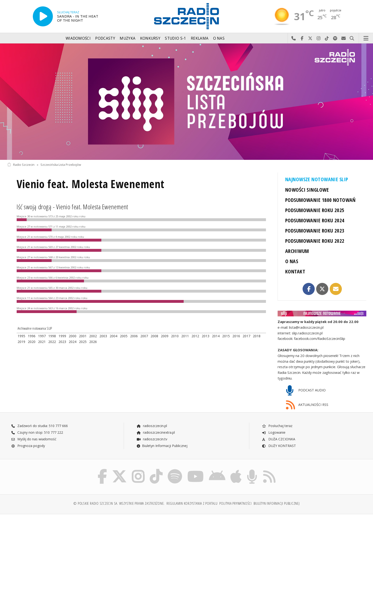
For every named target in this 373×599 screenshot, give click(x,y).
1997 (42, 336)
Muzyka (127, 38)
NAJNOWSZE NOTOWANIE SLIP (316, 179)
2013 (205, 336)
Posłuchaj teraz (277, 425)
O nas (219, 38)
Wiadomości (78, 38)
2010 (175, 336)
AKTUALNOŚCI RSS (307, 405)
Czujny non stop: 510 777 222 (37, 432)
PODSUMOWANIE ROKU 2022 (314, 240)
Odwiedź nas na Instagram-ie (318, 38)
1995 (21, 336)
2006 (134, 336)
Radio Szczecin (20, 165)
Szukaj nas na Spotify (335, 38)
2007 (144, 336)
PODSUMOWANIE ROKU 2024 (314, 220)
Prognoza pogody (28, 445)
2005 (124, 336)
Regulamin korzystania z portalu (192, 503)
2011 (185, 336)
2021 (42, 341)
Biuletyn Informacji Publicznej (161, 445)
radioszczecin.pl (151, 425)
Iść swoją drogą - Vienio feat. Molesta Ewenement (72, 206)
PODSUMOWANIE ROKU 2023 (314, 230)
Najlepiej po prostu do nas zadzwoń (294, 38)
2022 (52, 341)
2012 (195, 336)
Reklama (199, 38)
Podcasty (105, 38)
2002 (93, 336)
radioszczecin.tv (151, 439)
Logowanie (273, 432)
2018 (256, 336)
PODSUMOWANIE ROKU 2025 (314, 210)
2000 (72, 336)
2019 (21, 341)
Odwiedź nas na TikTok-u (327, 38)
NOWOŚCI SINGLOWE (307, 189)
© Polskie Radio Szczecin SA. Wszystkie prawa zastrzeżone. (119, 503)
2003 (103, 336)
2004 (113, 336)
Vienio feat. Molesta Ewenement (90, 183)
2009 (164, 336)
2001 (83, 336)
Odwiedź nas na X (310, 38)
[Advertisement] (51, 554)
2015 (226, 336)
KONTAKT (295, 271)
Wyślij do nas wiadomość (343, 38)
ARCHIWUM (297, 250)
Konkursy (150, 38)
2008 (154, 336)
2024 (72, 341)
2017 (246, 336)
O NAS (291, 261)
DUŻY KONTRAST (279, 445)
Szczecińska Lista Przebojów (60, 165)
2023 (62, 341)
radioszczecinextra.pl (155, 432)
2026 (93, 341)
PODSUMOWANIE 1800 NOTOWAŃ (320, 199)
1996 (31, 336)
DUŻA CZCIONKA (278, 439)
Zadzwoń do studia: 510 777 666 (39, 425)
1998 (52, 336)
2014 (216, 336)
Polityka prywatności (235, 503)
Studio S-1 (175, 38)
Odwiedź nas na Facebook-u (302, 38)
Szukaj (352, 38)
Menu (366, 38)
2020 (31, 341)
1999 (62, 336)
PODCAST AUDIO (306, 390)
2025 (83, 341)
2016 (236, 336)
